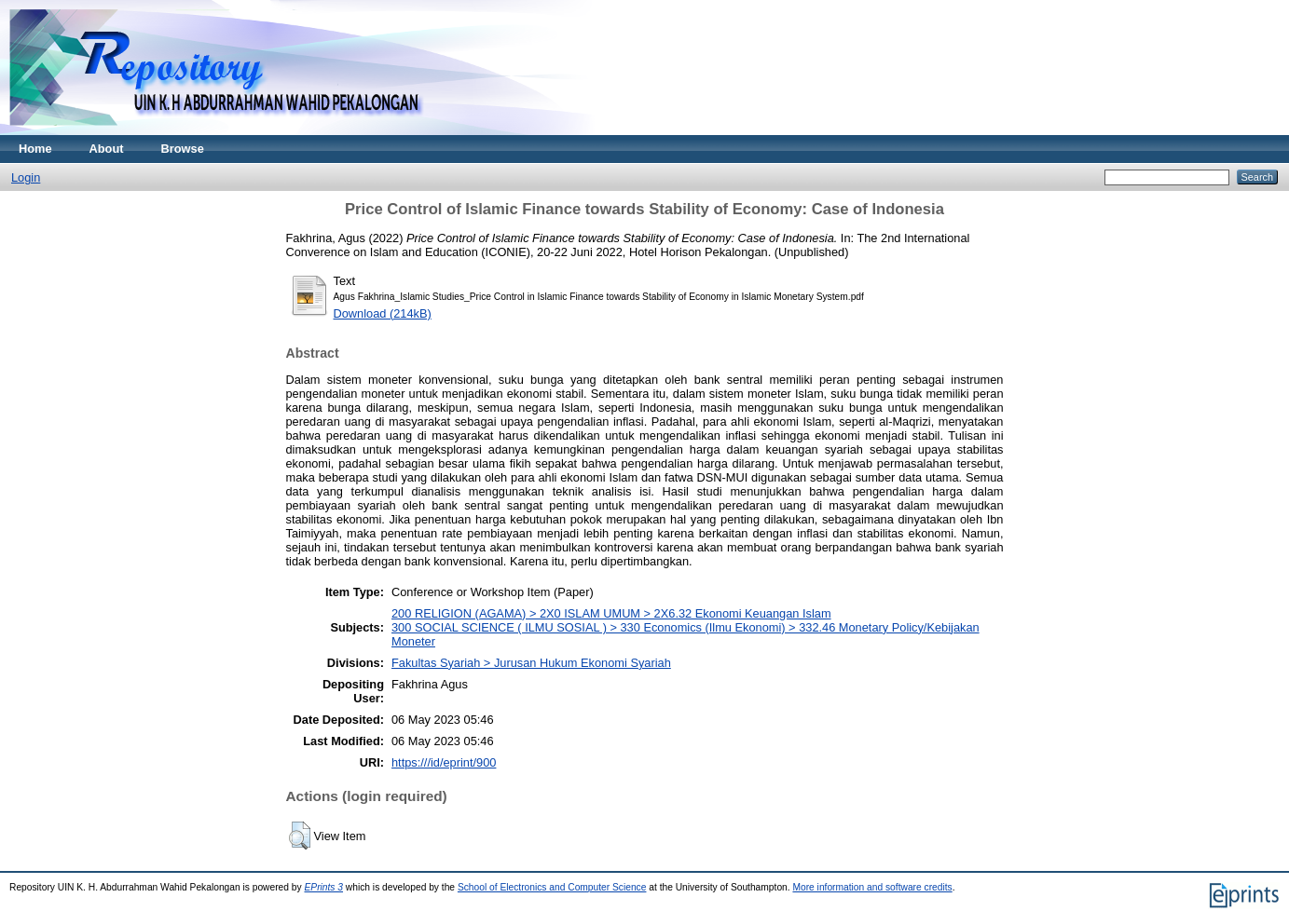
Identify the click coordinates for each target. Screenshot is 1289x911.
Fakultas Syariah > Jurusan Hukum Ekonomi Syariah (531, 663)
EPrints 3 (323, 887)
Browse (182, 149)
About (106, 149)
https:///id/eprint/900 (443, 762)
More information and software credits (872, 887)
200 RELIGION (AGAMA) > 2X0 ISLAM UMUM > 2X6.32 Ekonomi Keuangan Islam (611, 613)
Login (25, 177)
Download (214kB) (383, 313)
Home (35, 149)
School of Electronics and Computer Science (552, 887)
